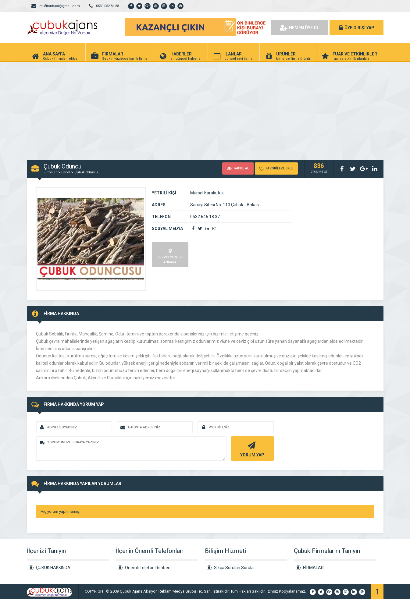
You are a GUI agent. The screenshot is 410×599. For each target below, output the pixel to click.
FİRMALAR (313, 567)
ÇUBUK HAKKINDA (53, 567)
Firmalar (50, 172)
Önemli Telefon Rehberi (147, 567)
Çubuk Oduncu (86, 172)
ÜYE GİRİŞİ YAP (356, 27)
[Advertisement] (205, 108)
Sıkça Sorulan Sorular (234, 567)
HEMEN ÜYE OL (299, 27)
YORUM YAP (252, 448)
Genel (65, 172)
